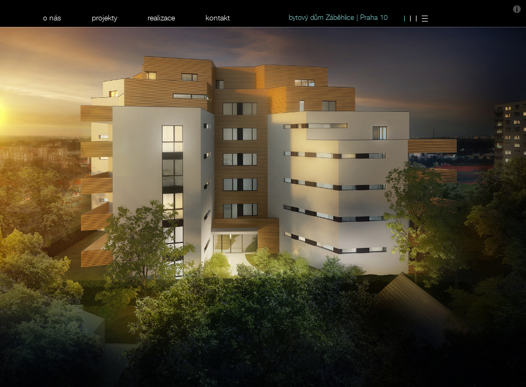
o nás (52, 17)
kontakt (218, 17)
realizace (161, 17)
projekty (104, 17)
